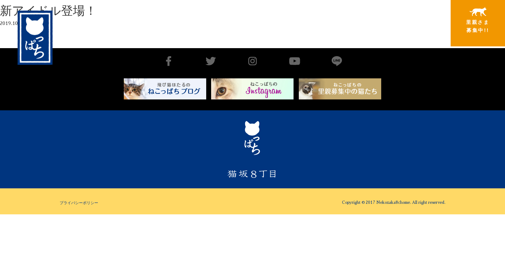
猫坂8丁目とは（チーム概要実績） (250, 19)
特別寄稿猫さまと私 (421, 20)
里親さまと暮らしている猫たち (364, 25)
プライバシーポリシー (79, 203)
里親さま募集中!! (478, 20)
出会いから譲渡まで (307, 20)
